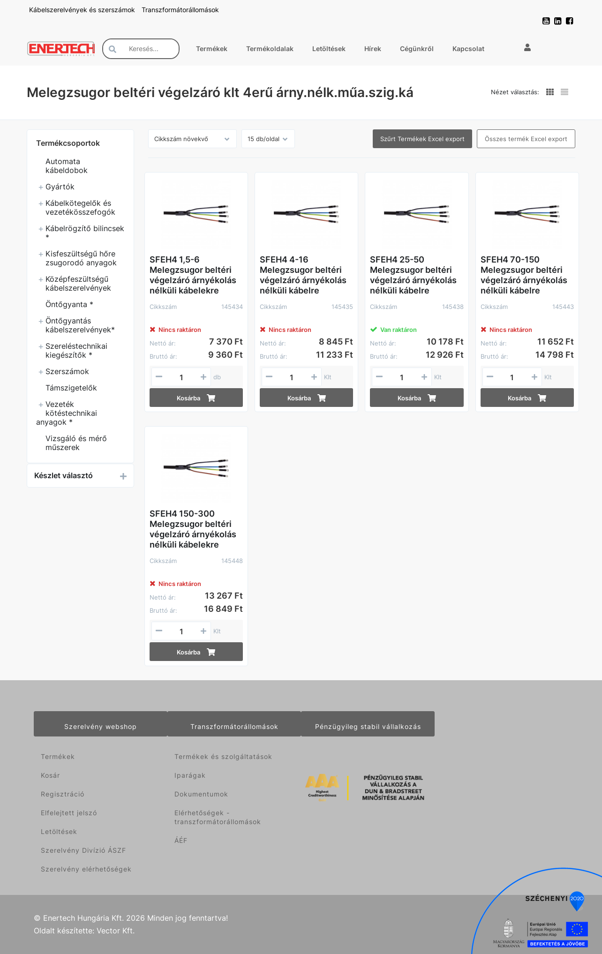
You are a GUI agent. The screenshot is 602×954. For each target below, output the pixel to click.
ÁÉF (181, 840)
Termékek (211, 49)
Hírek (372, 49)
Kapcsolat (468, 49)
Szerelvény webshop (100, 726)
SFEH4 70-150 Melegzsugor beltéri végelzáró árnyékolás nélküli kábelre (524, 275)
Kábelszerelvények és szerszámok (83, 10)
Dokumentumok (201, 794)
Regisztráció (62, 794)
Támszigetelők (71, 387)
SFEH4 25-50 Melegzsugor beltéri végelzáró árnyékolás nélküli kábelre (413, 275)
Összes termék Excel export (526, 139)
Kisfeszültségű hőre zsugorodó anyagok (81, 258)
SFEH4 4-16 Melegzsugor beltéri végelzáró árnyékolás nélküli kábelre (303, 275)
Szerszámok (67, 371)
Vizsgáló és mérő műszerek (76, 443)
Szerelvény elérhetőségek (86, 869)
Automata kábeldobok (66, 166)
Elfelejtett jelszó (69, 813)
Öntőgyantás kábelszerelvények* (80, 325)
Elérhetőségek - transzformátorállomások (217, 817)
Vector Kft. (116, 930)
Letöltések (329, 49)
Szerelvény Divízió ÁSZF (83, 850)
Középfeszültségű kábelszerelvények (78, 283)
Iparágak (190, 775)
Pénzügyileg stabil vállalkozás (368, 726)
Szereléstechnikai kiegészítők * (76, 350)
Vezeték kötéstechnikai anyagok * (66, 413)
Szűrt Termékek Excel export (422, 139)
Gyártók (60, 186)
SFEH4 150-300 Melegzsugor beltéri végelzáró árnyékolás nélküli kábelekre (193, 529)
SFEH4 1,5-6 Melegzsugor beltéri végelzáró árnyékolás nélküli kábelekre (193, 275)
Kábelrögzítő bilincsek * (84, 233)
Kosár (50, 775)
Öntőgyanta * (69, 304)
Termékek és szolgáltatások (223, 756)
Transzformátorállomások (180, 10)
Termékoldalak (269, 49)
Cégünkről (417, 49)
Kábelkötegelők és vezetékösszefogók (80, 207)
